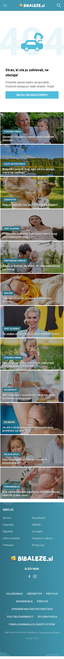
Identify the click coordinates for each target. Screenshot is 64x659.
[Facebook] (29, 576)
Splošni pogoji (47, 616)
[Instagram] (35, 576)
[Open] (8, 5)
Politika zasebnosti (20, 616)
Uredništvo (34, 593)
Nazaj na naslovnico (32, 95)
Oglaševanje (14, 593)
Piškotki (42, 601)
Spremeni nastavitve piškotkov (32, 609)
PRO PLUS (52, 593)
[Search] (59, 5)
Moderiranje (24, 601)
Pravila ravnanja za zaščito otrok (32, 624)
